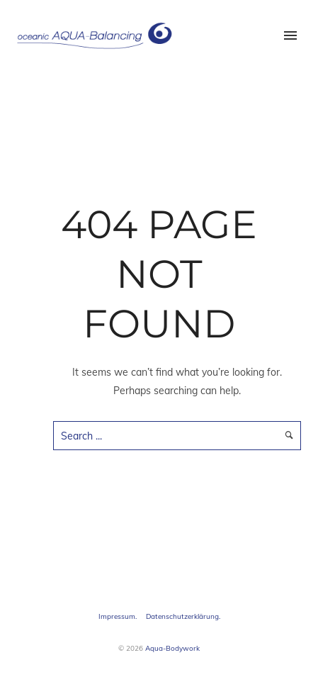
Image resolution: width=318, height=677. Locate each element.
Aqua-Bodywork (172, 648)
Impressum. (117, 616)
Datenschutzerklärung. (183, 616)
